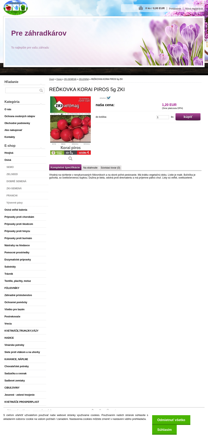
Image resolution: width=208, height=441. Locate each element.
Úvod (51, 79)
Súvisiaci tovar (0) (110, 167)
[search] (41, 90)
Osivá (59, 79)
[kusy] (162, 117)
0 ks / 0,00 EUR (155, 8)
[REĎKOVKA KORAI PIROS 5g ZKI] (70, 130)
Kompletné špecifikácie (65, 167)
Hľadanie (11, 82)
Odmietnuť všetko (171, 420)
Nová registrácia (194, 8)
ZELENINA (84, 79)
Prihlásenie (175, 8)
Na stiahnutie (90, 167)
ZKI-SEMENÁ (70, 79)
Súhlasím (164, 429)
